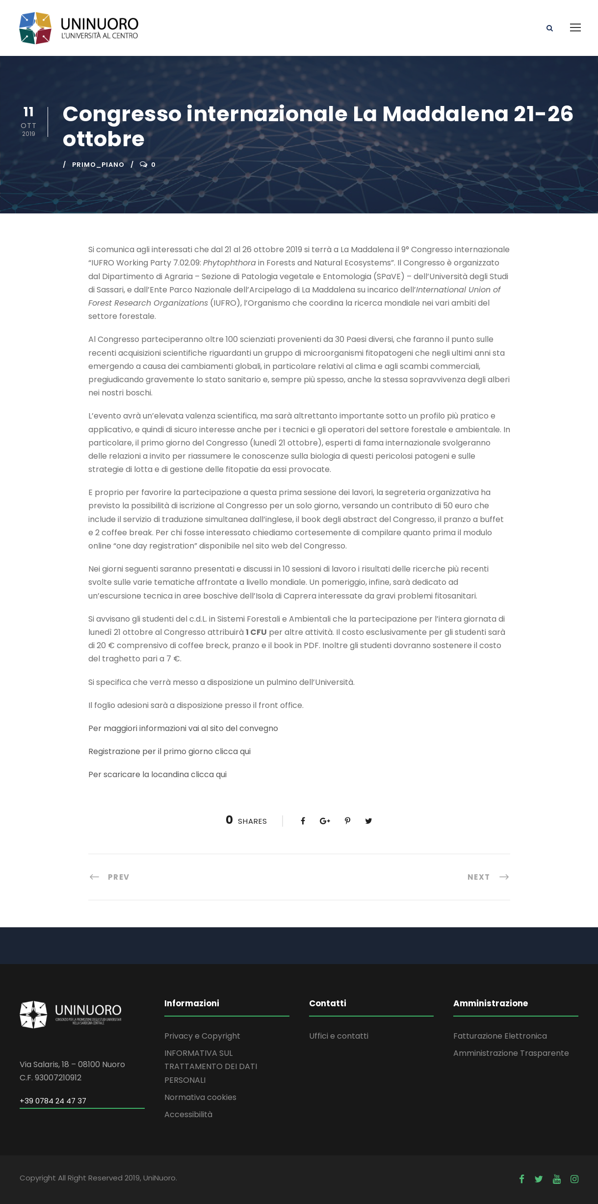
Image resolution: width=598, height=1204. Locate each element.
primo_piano (98, 164)
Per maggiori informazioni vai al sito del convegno (183, 728)
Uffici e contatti (338, 1036)
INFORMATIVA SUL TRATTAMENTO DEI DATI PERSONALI (210, 1066)
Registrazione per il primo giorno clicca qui (169, 751)
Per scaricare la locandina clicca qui (157, 774)
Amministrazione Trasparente (511, 1053)
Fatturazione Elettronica (500, 1036)
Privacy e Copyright (202, 1036)
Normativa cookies (200, 1097)
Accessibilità (188, 1114)
